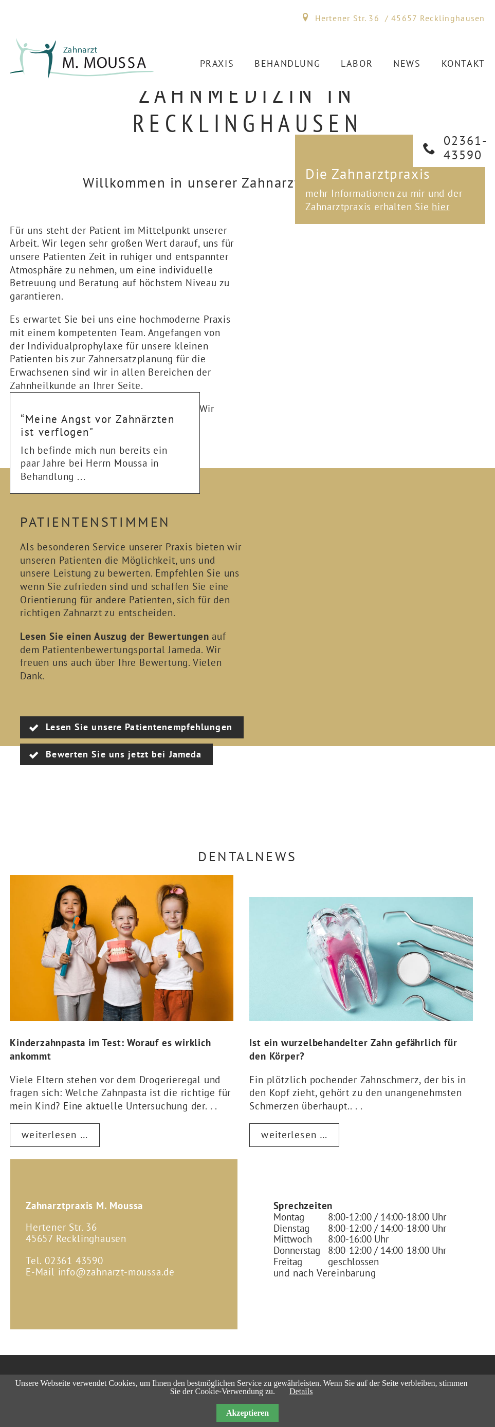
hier (440, 206)
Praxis (217, 63)
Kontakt (463, 63)
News (406, 63)
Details (301, 1391)
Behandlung (287, 63)
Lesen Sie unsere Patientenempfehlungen (139, 727)
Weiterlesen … (61, 1137)
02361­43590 (465, 148)
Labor (357, 63)
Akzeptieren (247, 1413)
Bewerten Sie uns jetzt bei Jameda (123, 754)
